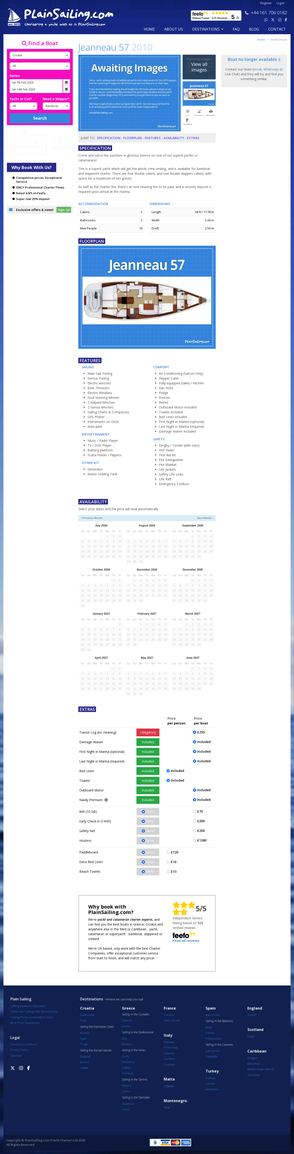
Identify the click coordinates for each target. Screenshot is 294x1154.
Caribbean (256, 1051)
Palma (210, 1033)
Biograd (85, 1056)
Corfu (126, 1056)
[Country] (40, 55)
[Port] (40, 66)
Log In (281, 3)
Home (149, 29)
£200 (201, 821)
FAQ (236, 29)
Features (153, 138)
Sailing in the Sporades (136, 1097)
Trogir (84, 1044)
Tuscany (169, 1064)
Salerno (169, 1053)
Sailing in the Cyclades (135, 1014)
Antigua (252, 1058)
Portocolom (214, 1038)
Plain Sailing (20, 999)
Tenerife (211, 1056)
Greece (128, 1008)
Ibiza (209, 1027)
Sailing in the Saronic (134, 1079)
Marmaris (212, 1089)
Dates (15, 75)
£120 (174, 852)
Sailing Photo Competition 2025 (31, 1017)
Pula (83, 1020)
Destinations (91, 999)
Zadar (84, 1068)
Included (148, 742)
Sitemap (16, 1055)
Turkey (212, 1071)
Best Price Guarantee (25, 1023)
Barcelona (213, 1015)
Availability (174, 138)
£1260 (201, 840)
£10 (173, 862)
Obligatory (148, 732)
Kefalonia (128, 1062)
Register (266, 3)
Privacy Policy (19, 1050)
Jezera (84, 1062)
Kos (124, 1038)
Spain (211, 1008)
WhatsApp (271, 69)
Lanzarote (213, 1051)
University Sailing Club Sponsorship (34, 1011)
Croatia (87, 1008)
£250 (201, 732)
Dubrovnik (87, 1015)
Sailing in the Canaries (219, 1044)
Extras (193, 138)
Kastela (85, 1033)
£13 (173, 871)
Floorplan (132, 138)
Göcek (210, 1083)
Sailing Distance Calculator (28, 1006)
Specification (108, 138)
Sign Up (64, 210)
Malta (169, 1079)
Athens (127, 1020)
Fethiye (210, 1078)
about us (173, 29)
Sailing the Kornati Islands (95, 1050)
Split (83, 1038)
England (254, 1008)
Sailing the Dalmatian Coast (97, 1026)
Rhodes (127, 1044)
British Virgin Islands (260, 1069)
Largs (250, 1036)
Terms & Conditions (23, 1044)
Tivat (167, 1107)
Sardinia (169, 1059)
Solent (251, 1015)
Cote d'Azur (172, 1020)
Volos (126, 1109)
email (258, 69)
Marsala (169, 1042)
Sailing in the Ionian (134, 1050)
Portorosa (170, 1047)
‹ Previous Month (91, 518)
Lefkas (126, 1068)
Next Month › (205, 518)
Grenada (253, 1075)
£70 (200, 811)
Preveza (127, 1073)
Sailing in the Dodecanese (138, 1032)
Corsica (169, 1015)
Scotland (255, 1029)
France (170, 1008)
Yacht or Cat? (21, 99)
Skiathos (127, 1104)
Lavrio (126, 1026)
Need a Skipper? (56, 99)
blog (254, 29)
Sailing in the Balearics (219, 1021)
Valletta (169, 1086)
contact (277, 29)
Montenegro (175, 1101)
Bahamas (253, 1063)
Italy (168, 1035)
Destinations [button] (206, 29)
